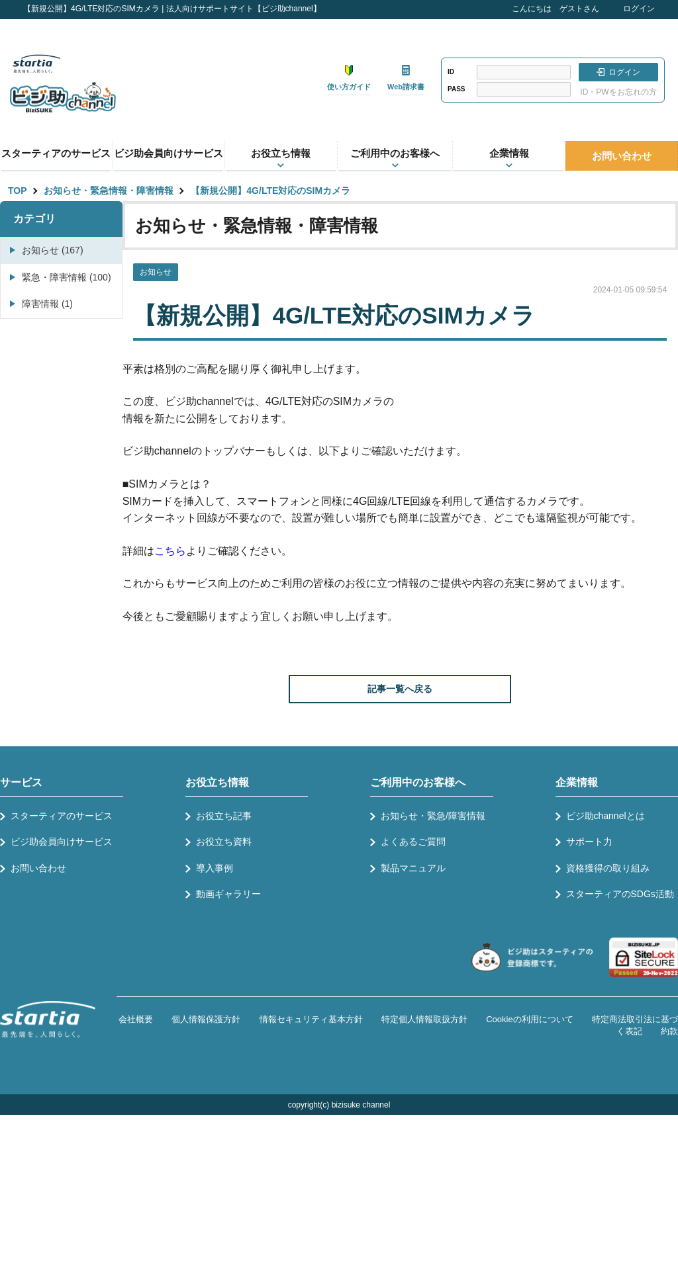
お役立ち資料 (224, 841)
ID (451, 71)
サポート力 (589, 841)
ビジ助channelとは (605, 815)
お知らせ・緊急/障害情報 (433, 815)
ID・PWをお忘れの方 (618, 92)
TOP (17, 190)
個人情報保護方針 (205, 1019)
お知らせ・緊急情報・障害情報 (108, 190)
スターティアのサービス (56, 153)
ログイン (639, 9)
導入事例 (214, 868)
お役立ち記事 (224, 815)
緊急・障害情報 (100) (66, 277)
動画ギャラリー (228, 894)
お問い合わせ (622, 155)
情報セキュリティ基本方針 (311, 1019)
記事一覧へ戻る (399, 688)
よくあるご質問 (413, 841)
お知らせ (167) (52, 250)
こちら (170, 550)
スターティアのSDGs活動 (620, 894)
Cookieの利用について (529, 1019)
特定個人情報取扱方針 (424, 1019)
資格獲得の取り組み (608, 868)
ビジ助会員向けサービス (168, 153)
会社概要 (136, 1019)
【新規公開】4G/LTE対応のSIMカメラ (270, 190)
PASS (456, 89)
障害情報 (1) (47, 303)
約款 (669, 1031)
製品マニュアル (413, 868)
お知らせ (155, 272)
